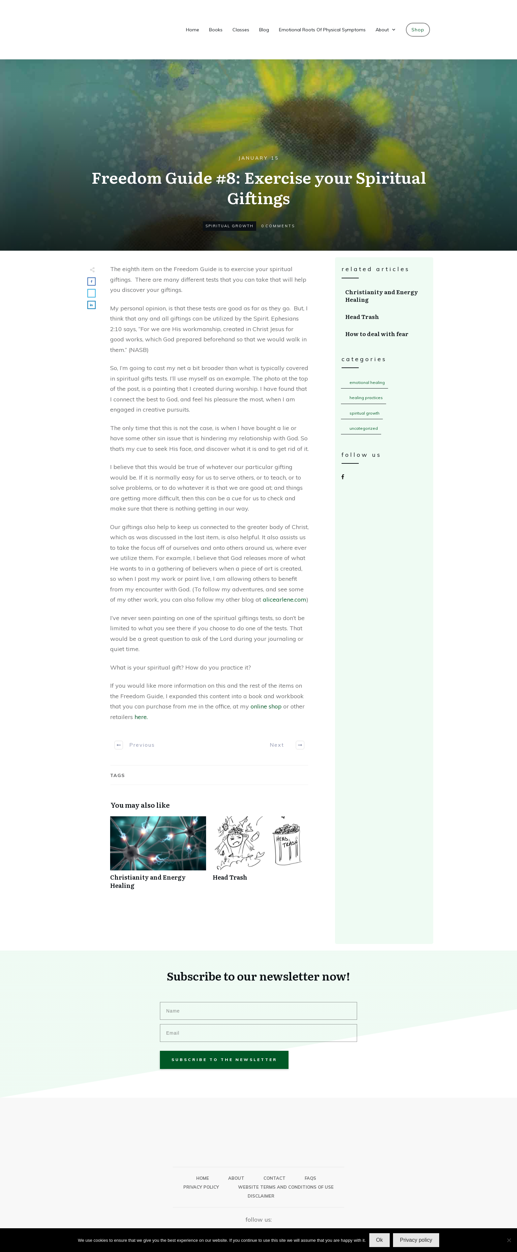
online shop (266, 706)
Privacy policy (416, 1240)
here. (140, 717)
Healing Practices (366, 397)
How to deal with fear (384, 334)
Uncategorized (364, 428)
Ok (379, 1240)
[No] (508, 1240)
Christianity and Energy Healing (158, 856)
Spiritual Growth (229, 226)
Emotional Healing (367, 382)
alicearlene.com (284, 599)
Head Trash (261, 856)
